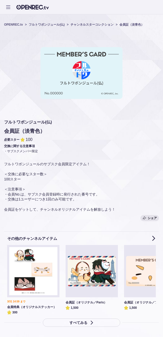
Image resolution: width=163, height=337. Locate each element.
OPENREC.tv (13, 24)
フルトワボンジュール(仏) (47, 24)
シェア (149, 218)
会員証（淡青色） (131, 24)
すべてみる (81, 323)
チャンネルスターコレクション (92, 24)
